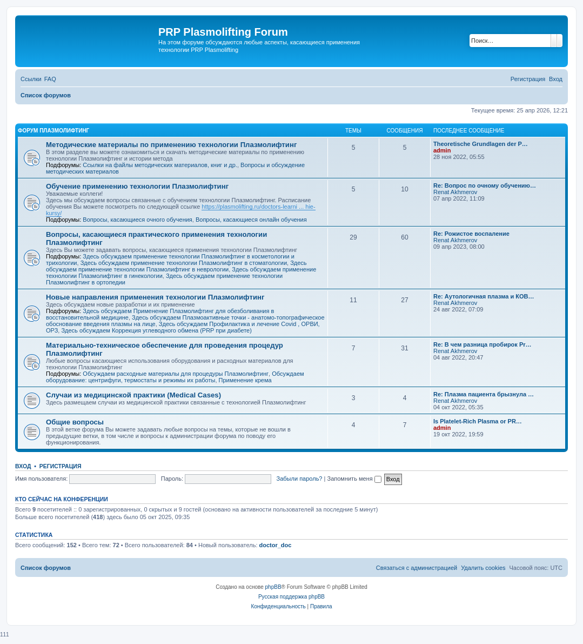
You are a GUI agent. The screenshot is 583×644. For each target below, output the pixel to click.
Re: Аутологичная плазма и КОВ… (483, 296)
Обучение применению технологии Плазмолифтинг (137, 186)
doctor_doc (275, 545)
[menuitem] (50, 78)
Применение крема (245, 380)
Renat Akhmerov (455, 192)
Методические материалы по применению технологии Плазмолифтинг (171, 145)
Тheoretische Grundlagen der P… (480, 144)
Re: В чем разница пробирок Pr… (482, 344)
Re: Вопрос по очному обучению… (484, 185)
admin (442, 150)
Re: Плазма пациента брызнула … (483, 394)
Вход (23, 466)
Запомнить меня (354, 478)
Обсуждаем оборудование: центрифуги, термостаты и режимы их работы (175, 376)
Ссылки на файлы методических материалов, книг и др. (160, 165)
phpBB (273, 587)
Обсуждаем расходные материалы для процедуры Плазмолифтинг (176, 373)
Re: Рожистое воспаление (471, 233)
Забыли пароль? (300, 478)
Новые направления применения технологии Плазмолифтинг (155, 297)
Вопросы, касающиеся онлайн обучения (251, 219)
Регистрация (60, 466)
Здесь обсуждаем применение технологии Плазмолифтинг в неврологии (176, 266)
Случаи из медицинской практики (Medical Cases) (133, 395)
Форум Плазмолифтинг (53, 131)
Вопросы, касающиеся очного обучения (137, 219)
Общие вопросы (75, 422)
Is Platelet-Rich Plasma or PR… (477, 421)
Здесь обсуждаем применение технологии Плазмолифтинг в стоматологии (184, 263)
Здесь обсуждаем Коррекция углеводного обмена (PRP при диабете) (156, 330)
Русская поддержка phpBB (291, 597)
